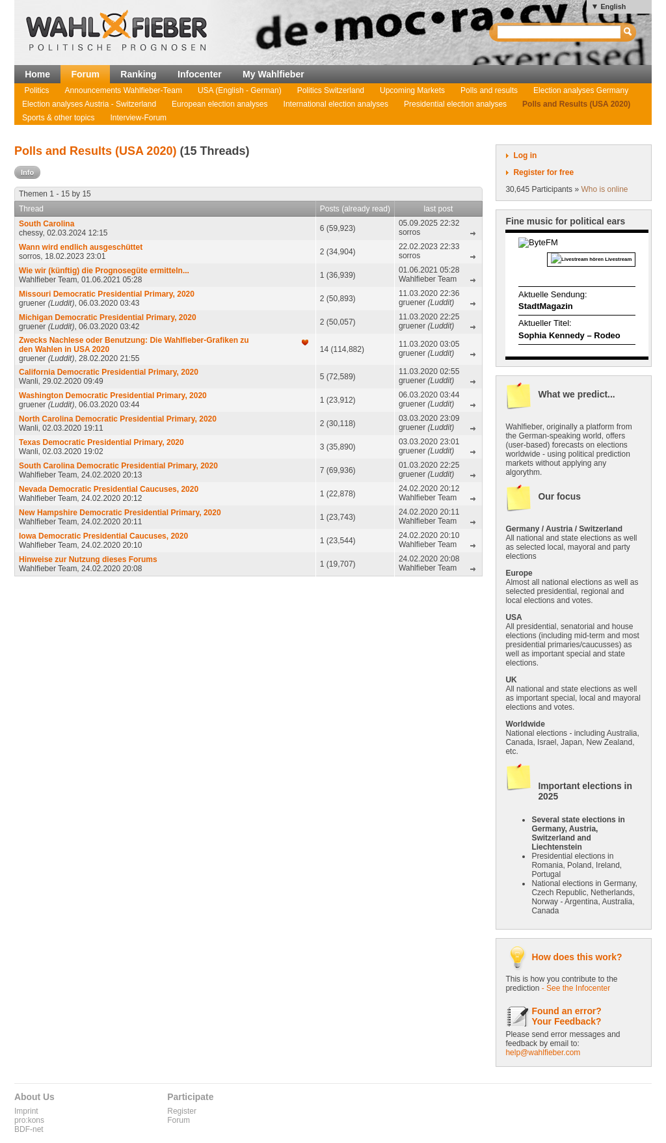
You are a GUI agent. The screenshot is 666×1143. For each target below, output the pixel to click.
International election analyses (336, 104)
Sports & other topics (58, 117)
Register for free (543, 172)
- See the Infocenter (576, 988)
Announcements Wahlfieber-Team (123, 90)
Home (37, 74)
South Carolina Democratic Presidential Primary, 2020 (118, 465)
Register (181, 1111)
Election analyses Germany (580, 90)
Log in (525, 155)
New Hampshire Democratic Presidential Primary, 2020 (120, 512)
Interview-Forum (138, 117)
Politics (37, 90)
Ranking (138, 74)
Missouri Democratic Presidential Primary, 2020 (106, 294)
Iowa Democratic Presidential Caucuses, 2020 (103, 536)
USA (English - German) (240, 90)
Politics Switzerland (330, 90)
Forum (85, 74)
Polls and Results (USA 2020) (576, 104)
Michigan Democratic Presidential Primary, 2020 (107, 317)
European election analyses (219, 104)
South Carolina (46, 223)
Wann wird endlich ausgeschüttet (80, 247)
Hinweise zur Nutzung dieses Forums (88, 559)
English (613, 6)
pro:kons (29, 1120)
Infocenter (200, 74)
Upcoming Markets (412, 90)
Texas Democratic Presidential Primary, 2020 (101, 442)
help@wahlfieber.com (542, 1052)
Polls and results (489, 90)
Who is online (604, 189)
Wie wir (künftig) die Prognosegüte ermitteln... (104, 270)
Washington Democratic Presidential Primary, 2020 (113, 395)
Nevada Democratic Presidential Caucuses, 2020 (108, 489)
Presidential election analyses (455, 104)
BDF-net (29, 1129)
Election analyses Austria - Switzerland (89, 104)
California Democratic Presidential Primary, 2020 (108, 372)
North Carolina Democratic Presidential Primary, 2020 (118, 419)
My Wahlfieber (273, 74)
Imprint (26, 1111)
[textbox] (559, 32)
